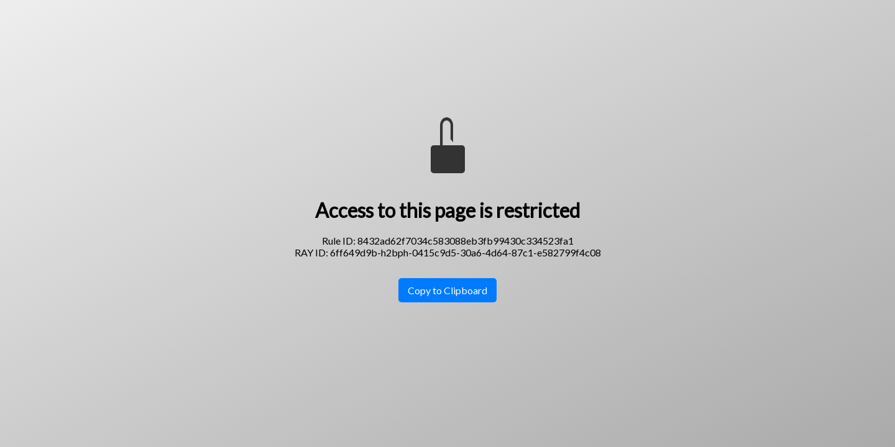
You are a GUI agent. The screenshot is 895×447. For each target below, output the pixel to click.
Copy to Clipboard (447, 290)
